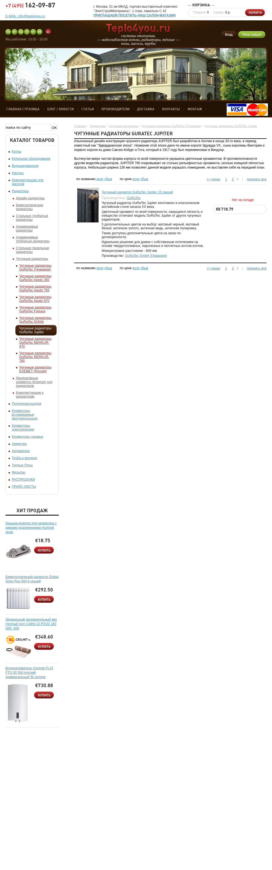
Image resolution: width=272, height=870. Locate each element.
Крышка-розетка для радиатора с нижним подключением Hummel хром (31, 527)
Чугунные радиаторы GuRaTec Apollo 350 (35, 278)
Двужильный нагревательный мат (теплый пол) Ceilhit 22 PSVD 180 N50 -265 (31, 624)
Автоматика (21, 451)
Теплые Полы (22, 465)
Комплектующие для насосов (27, 182)
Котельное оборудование (31, 159)
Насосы (18, 173)
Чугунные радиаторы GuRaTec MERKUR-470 (35, 342)
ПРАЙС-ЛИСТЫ (24, 487)
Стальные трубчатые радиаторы (32, 218)
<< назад (213, 179)
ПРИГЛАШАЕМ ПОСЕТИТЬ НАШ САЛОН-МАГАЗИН (134, 15)
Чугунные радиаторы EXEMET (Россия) (35, 369)
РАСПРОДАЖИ (23, 479)
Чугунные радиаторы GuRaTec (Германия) (35, 267)
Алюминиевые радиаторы (27, 228)
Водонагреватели (25, 166)
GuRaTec (134, 198)
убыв (108, 179)
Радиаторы (20, 191)
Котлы (16, 151)
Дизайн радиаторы (30, 198)
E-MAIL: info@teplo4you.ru (25, 16)
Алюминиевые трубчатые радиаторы (32, 239)
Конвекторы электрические (23, 427)
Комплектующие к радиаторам (29, 394)
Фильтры (18, 472)
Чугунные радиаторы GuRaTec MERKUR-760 (35, 357)
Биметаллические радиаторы (29, 207)
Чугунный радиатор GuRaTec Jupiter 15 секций (137, 192)
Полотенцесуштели (26, 404)
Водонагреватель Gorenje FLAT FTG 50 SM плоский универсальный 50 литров (29, 672)
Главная (80, 126)
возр (99, 179)
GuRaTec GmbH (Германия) (146, 256)
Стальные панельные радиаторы (32, 250)
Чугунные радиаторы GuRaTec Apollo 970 (35, 299)
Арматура (19, 444)
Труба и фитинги (24, 458)
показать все (257, 179)
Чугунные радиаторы (32, 259)
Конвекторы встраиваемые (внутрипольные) (25, 414)
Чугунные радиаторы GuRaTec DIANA (35, 320)
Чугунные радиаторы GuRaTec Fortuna (35, 309)
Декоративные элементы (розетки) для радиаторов (34, 382)
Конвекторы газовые (27, 437)
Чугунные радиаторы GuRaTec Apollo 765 (35, 288)
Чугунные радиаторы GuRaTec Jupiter (35, 330)
